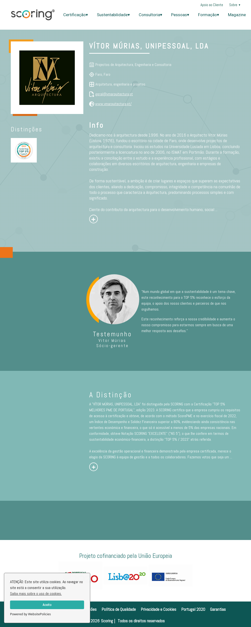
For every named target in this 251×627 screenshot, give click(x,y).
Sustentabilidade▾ (113, 14)
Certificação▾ (75, 14)
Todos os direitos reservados (141, 621)
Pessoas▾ (180, 14)
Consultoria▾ (150, 14)
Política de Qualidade (118, 609)
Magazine (237, 14)
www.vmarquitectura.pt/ (113, 103)
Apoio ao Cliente (212, 4)
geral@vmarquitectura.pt (114, 94)
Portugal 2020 (193, 609)
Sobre (234, 4)
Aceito (47, 604)
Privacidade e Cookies (158, 609)
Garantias (218, 609)
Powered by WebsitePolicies (30, 614)
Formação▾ (208, 14)
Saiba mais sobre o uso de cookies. (36, 593)
